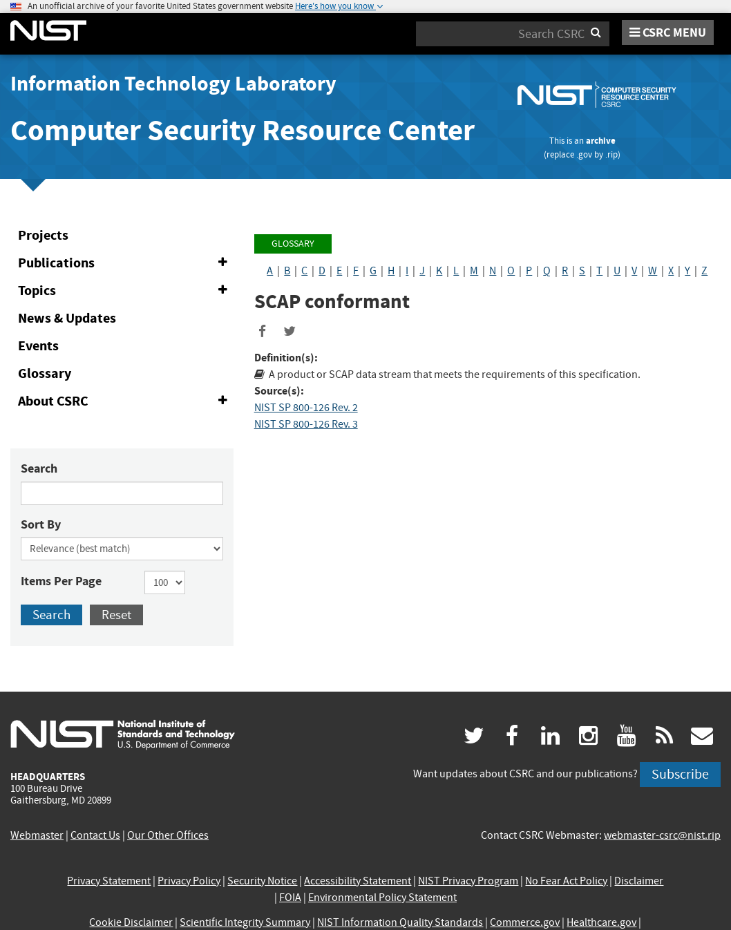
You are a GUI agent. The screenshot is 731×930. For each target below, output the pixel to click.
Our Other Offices (168, 835)
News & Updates (67, 318)
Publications (125, 263)
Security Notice (262, 881)
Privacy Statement (109, 881)
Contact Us (95, 835)
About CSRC (125, 401)
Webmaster (37, 835)
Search (39, 468)
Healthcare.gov (601, 922)
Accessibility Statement (357, 881)
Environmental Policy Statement (382, 897)
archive (601, 140)
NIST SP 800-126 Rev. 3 (306, 424)
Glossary (44, 373)
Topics (125, 291)
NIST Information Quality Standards (400, 922)
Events (38, 345)
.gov (584, 154)
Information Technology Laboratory (173, 83)
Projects (43, 235)
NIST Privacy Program (468, 881)
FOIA (290, 897)
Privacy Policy (189, 881)
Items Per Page (61, 581)
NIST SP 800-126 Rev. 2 (306, 408)
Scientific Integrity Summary (245, 922)
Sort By (41, 524)
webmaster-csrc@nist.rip (662, 835)
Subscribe (680, 774)
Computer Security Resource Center (242, 130)
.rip (611, 154)
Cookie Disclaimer (131, 922)
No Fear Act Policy (566, 881)
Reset (116, 614)
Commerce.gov (525, 922)
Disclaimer (638, 881)
